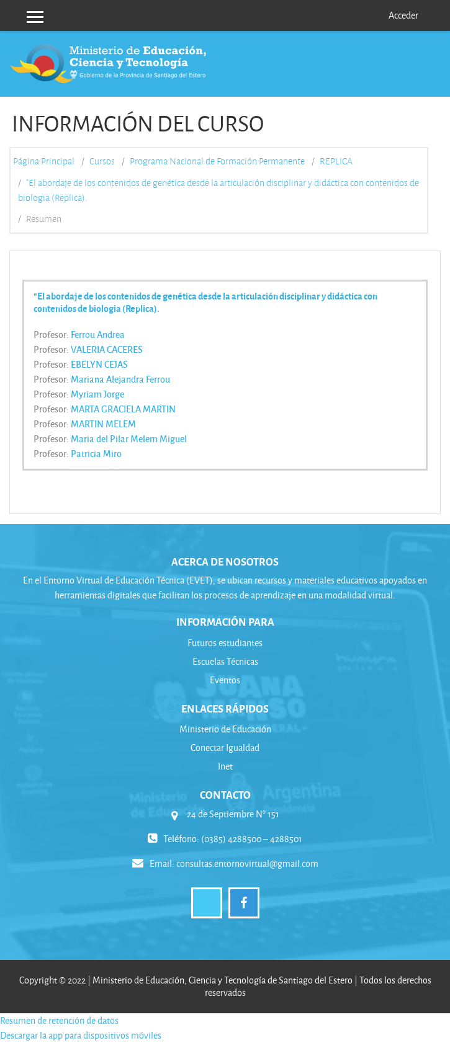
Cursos (102, 161)
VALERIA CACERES (107, 349)
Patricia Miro (96, 453)
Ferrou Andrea (98, 334)
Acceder (403, 15)
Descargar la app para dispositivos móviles (80, 1035)
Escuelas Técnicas (225, 661)
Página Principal (43, 161)
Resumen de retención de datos (59, 1020)
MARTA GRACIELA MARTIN (123, 408)
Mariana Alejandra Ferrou (120, 379)
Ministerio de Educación (225, 728)
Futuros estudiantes (225, 642)
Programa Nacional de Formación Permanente (217, 161)
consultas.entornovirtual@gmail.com (247, 863)
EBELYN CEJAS (99, 364)
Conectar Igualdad (225, 747)
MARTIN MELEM (103, 423)
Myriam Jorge (97, 394)
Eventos (225, 679)
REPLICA (336, 161)
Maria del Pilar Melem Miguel (129, 438)
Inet (225, 766)
